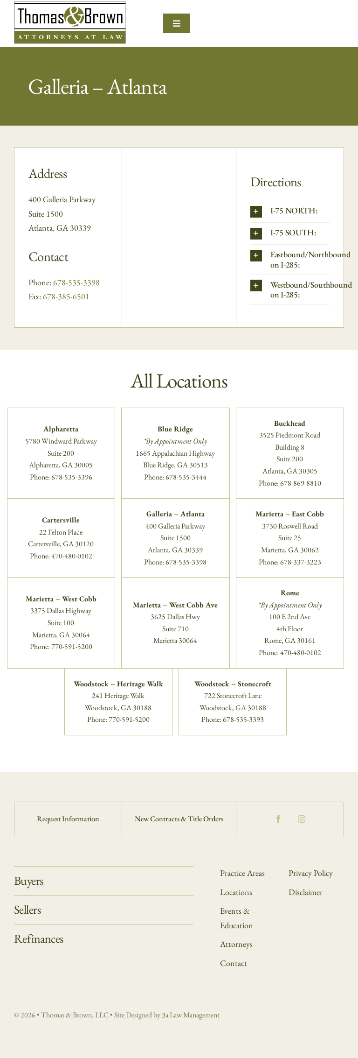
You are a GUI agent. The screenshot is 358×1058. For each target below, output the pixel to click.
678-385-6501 (66, 296)
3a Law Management (191, 1015)
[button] (290, 211)
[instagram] (301, 818)
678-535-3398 (76, 282)
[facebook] (278, 818)
